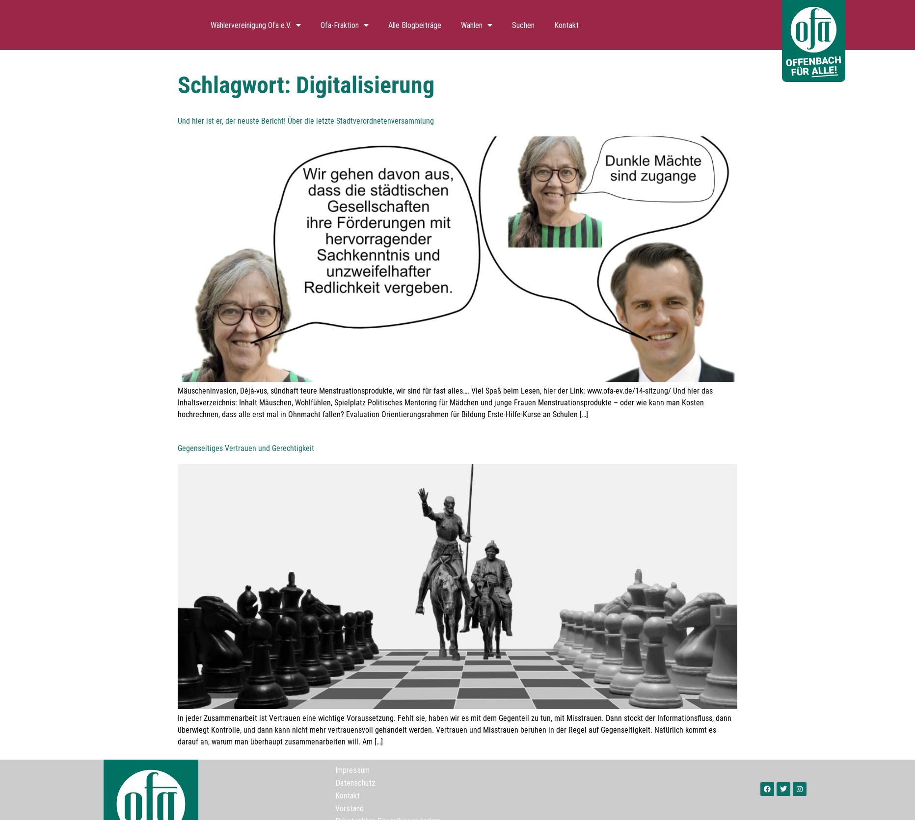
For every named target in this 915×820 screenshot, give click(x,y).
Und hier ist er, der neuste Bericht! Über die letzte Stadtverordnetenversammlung (306, 121)
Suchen (523, 25)
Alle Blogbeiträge (414, 25)
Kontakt (566, 25)
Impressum (352, 770)
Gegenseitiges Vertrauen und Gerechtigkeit (246, 448)
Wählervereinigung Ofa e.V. (256, 25)
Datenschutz (355, 783)
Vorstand (349, 808)
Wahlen (476, 25)
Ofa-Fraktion (345, 25)
